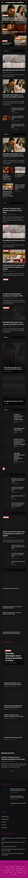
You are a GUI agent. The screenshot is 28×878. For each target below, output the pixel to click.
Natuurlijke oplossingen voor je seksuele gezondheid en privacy (13, 19)
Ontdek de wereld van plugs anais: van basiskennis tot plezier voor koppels (20, 42)
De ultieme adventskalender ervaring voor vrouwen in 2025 (17, 118)
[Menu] (2, 2)
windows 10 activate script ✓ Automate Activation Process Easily (18, 126)
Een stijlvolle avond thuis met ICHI (7, 43)
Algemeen (6, 279)
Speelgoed (6, 250)
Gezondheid (6, 307)
